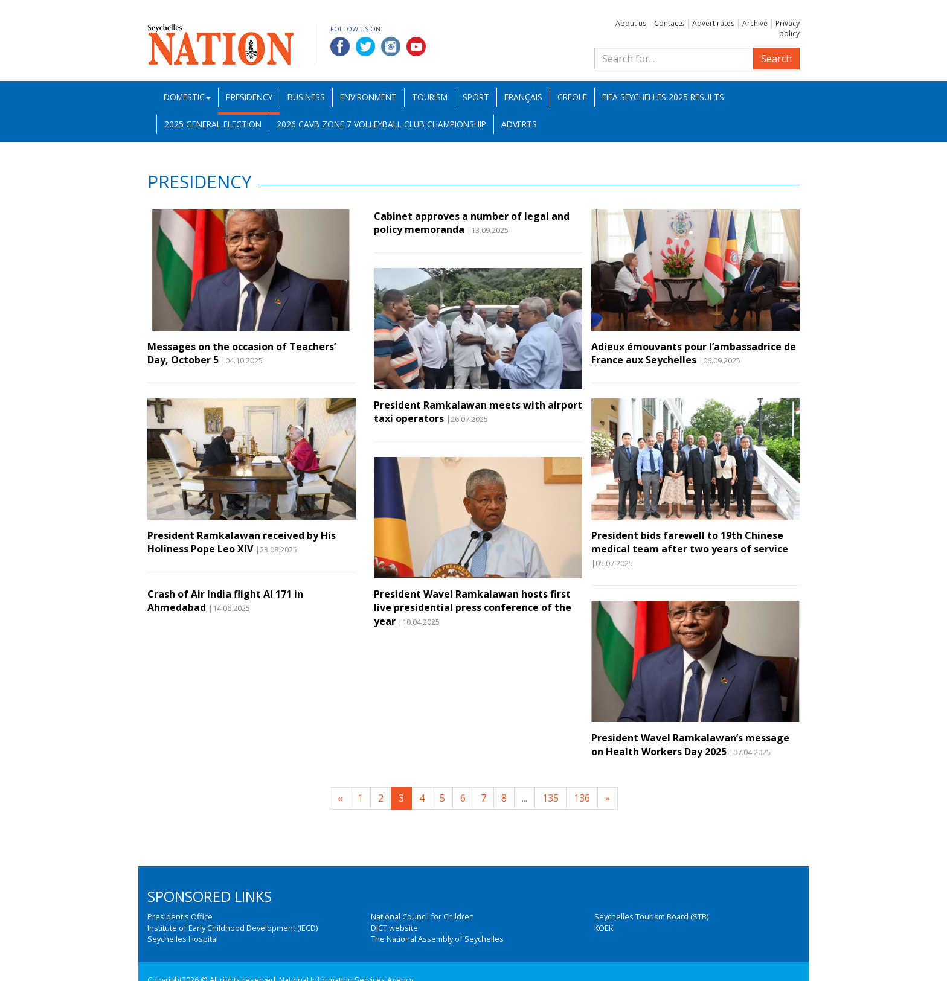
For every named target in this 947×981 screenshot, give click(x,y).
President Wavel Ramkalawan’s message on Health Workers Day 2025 (690, 744)
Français (523, 97)
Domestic (187, 97)
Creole (572, 97)
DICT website (394, 927)
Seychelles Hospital (182, 938)
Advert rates (713, 23)
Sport (476, 97)
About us (630, 23)
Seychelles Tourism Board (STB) (651, 916)
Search (776, 58)
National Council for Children (422, 916)
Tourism (430, 97)
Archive (755, 23)
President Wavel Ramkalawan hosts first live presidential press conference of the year (472, 607)
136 (582, 798)
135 (550, 798)
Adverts (519, 124)
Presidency (249, 97)
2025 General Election (213, 124)
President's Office (180, 916)
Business (306, 97)
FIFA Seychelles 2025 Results (663, 97)
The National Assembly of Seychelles (437, 938)
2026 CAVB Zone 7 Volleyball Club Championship (381, 124)
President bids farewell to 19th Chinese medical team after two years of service (689, 542)
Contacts (669, 23)
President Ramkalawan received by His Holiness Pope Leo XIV (241, 542)
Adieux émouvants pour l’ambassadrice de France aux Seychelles (693, 353)
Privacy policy (787, 28)
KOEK (603, 927)
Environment (368, 97)
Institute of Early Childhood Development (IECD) (232, 927)
